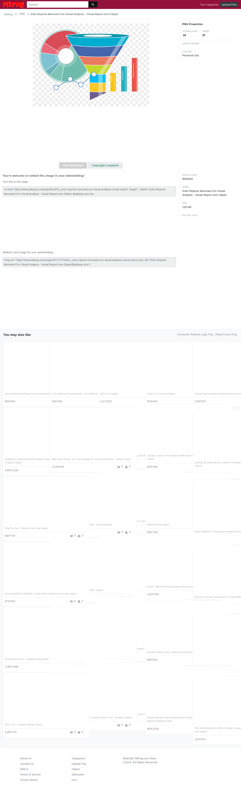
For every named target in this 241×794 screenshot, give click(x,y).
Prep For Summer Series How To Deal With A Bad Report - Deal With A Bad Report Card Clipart (215, 595)
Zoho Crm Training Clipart (161, 388)
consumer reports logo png (195, 334)
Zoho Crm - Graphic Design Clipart (23, 719)
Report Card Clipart (110, 581)
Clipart (76, 769)
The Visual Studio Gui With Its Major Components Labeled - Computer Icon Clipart (215, 726)
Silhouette (78, 774)
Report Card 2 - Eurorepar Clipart (70, 650)
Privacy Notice (29, 779)
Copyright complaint (105, 165)
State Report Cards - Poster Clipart (213, 661)
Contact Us (27, 763)
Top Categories (209, 4)
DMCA (24, 769)
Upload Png (79, 763)
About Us (26, 758)
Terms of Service (30, 774)
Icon (74, 779)
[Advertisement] (91, 135)
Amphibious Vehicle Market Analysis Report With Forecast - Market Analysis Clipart (26, 457)
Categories (78, 758)
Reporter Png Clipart (158, 519)
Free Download (73, 165)
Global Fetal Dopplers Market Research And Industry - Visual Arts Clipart (214, 392)
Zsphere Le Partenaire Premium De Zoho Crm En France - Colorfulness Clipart (119, 712)
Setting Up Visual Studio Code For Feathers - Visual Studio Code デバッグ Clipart (215, 461)
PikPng (8, 14)
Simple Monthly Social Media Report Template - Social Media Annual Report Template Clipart (168, 716)
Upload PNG (229, 4)
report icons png (226, 334)
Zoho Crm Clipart (109, 388)
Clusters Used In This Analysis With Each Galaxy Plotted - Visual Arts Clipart (166, 454)
